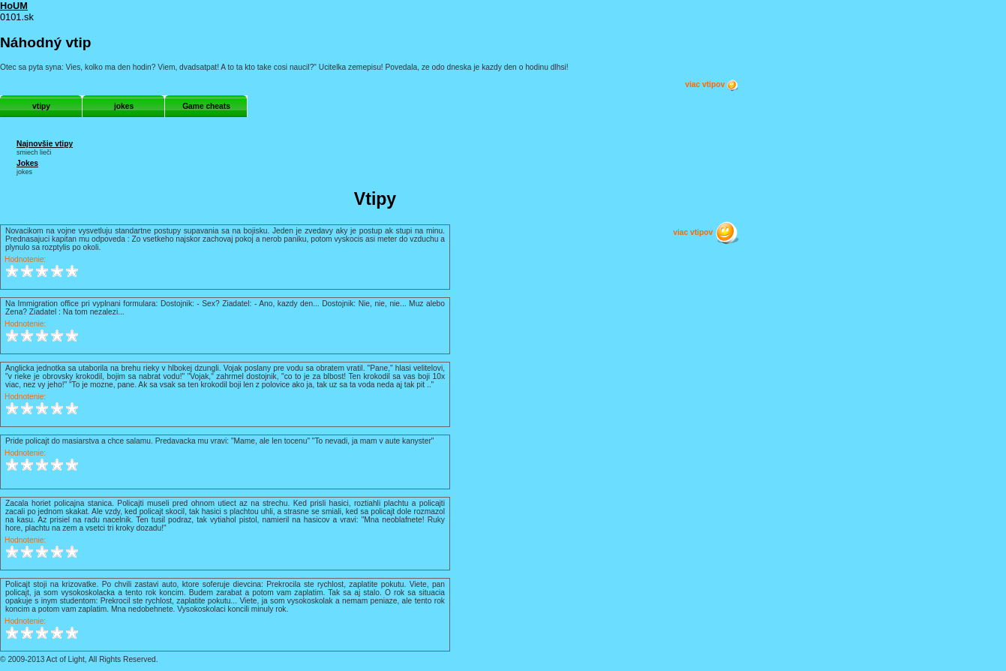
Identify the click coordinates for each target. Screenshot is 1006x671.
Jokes (27, 163)
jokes (124, 106)
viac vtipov (712, 85)
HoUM (14, 5)
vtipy (41, 106)
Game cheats (206, 106)
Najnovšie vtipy (45, 144)
